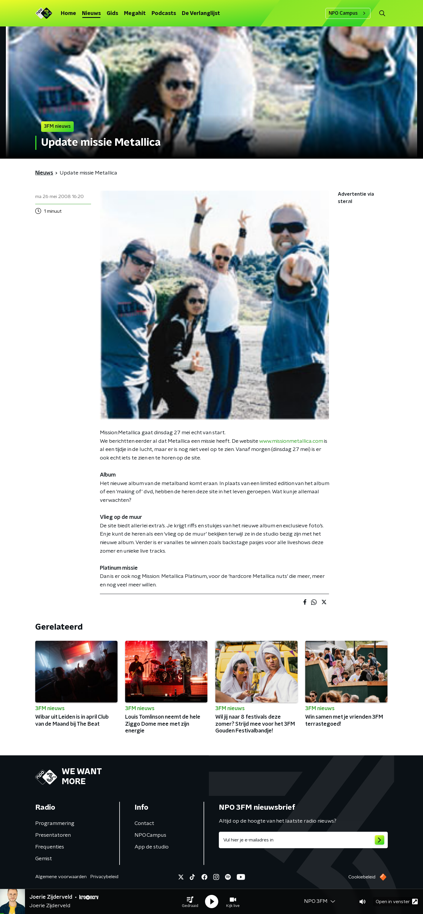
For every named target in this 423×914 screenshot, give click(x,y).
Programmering (54, 823)
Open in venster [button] (397, 901)
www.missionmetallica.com (291, 441)
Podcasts (164, 13)
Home (68, 13)
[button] (190, 901)
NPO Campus (348, 13)
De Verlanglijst (201, 13)
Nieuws (91, 13)
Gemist (43, 858)
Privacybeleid (104, 876)
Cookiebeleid (361, 877)
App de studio (152, 847)
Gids (112, 13)
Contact (144, 823)
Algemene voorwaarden (61, 876)
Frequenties (49, 847)
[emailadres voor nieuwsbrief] (303, 840)
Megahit (135, 13)
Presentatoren (53, 835)
